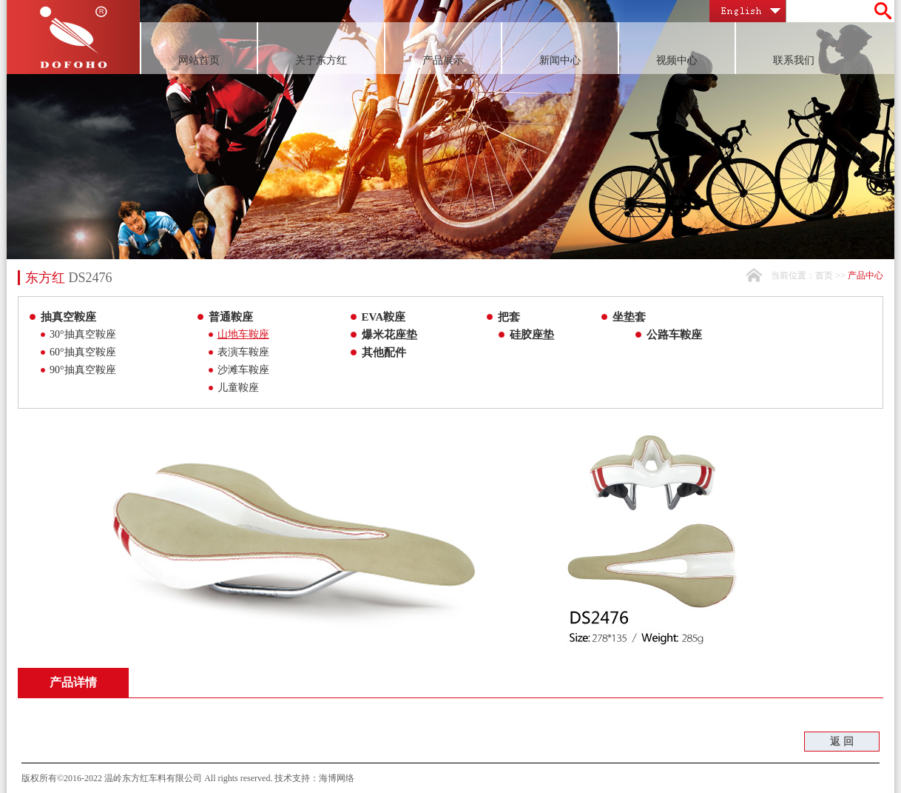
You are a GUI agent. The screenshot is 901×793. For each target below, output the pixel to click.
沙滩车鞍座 (243, 369)
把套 (509, 317)
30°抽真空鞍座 (83, 334)
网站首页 (199, 60)
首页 (824, 275)
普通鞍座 (231, 317)
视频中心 (677, 60)
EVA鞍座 (384, 317)
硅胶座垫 (532, 335)
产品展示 (443, 60)
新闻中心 (560, 60)
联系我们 (793, 60)
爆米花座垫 (389, 335)
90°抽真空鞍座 (83, 369)
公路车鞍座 (674, 335)
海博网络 (336, 778)
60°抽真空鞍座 (83, 352)
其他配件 (384, 352)
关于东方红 (321, 60)
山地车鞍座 (243, 334)
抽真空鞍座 (68, 317)
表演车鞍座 (243, 352)
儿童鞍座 (238, 387)
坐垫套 (629, 317)
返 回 (842, 741)
